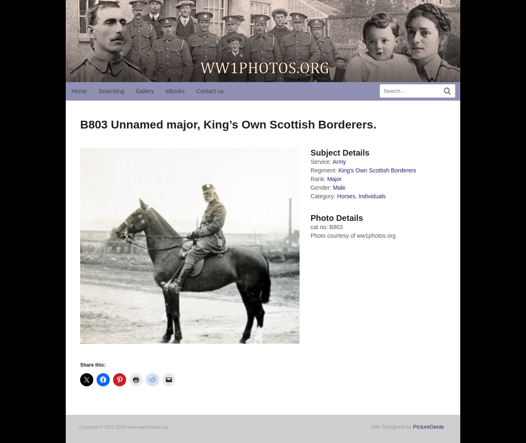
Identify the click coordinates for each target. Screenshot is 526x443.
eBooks (175, 91)
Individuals (371, 196)
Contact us (210, 91)
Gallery (145, 91)
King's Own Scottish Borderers (377, 170)
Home (79, 91)
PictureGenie (428, 427)
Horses (346, 196)
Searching (111, 91)
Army (339, 161)
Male (339, 187)
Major (334, 179)
